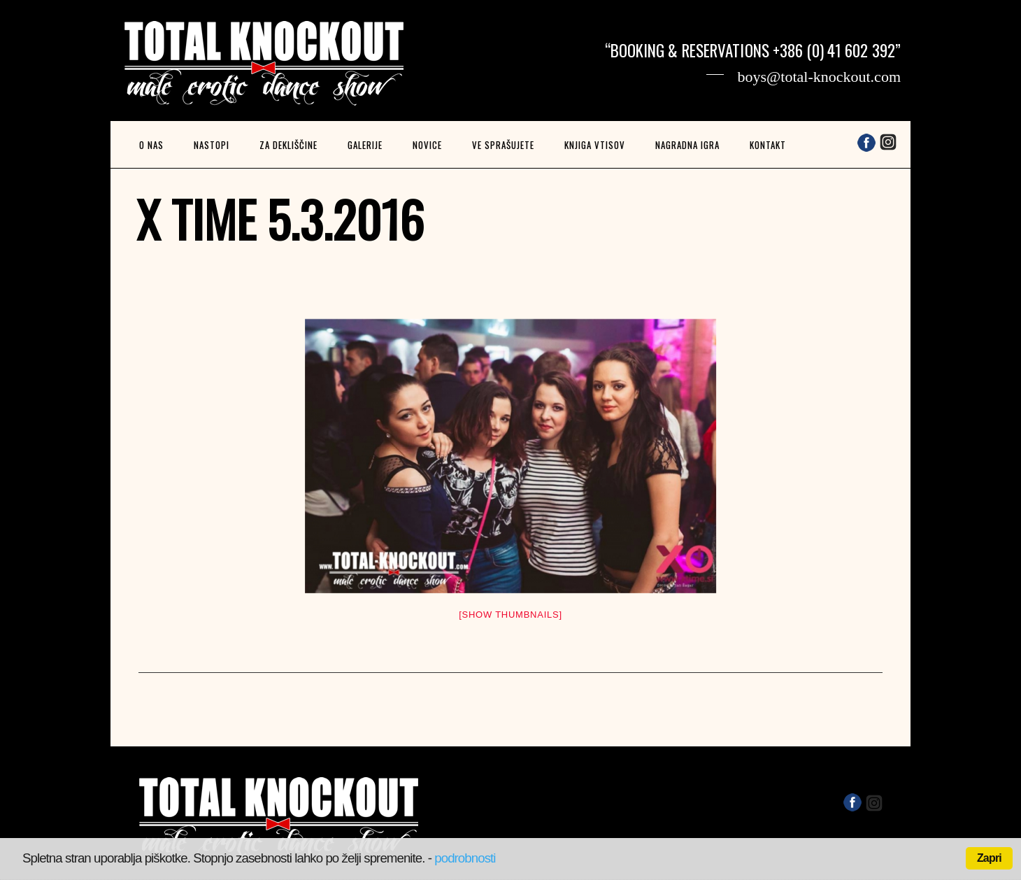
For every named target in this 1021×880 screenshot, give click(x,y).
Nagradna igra (687, 145)
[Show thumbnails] (510, 614)
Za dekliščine (288, 145)
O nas (151, 145)
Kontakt (768, 145)
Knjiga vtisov (594, 145)
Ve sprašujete (503, 145)
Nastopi (211, 145)
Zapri (989, 858)
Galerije (365, 145)
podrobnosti (464, 858)
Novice (427, 145)
